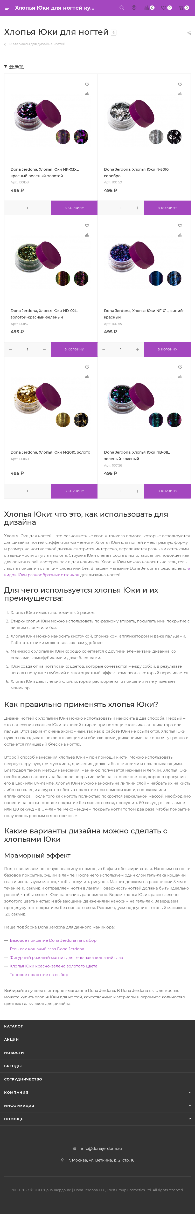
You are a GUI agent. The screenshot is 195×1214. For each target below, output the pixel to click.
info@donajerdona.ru (101, 1148)
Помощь (14, 1119)
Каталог (13, 1026)
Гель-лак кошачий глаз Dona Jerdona (47, 948)
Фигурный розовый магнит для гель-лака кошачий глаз (66, 957)
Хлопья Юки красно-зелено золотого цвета (53, 966)
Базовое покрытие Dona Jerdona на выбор (53, 940)
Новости (14, 1053)
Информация (19, 1106)
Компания (16, 1092)
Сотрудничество (23, 1079)
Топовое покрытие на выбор (39, 974)
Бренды (13, 1066)
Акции (11, 1039)
